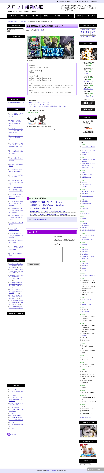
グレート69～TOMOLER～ (88, 275)
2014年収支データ (88, 96)
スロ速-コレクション (14, 413)
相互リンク (91, 16)
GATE (83, 172)
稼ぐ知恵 (57, 16)
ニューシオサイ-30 (86, 184)
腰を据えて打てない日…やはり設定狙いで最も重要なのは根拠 (16, 291)
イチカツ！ (12, 428)
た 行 (82, 34)
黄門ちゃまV (85, 249)
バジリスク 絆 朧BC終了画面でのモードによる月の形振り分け (16, 196)
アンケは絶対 (12, 395)
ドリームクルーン (86, 193)
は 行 (93, 34)
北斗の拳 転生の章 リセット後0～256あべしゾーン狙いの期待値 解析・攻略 (16, 144)
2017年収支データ (88, 73)
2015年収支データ (88, 89)
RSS (79, 1)
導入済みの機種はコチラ (86, 417)
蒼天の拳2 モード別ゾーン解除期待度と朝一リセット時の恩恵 (48, 214)
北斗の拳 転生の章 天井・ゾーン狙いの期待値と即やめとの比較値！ (16, 210)
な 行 (87, 34)
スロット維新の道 (25, 6)
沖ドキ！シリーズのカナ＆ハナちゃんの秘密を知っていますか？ (16, 137)
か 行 (87, 32)
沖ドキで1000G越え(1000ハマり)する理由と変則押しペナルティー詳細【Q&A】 (16, 189)
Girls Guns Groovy (86, 203)
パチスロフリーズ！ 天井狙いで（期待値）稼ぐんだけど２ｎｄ (16, 399)
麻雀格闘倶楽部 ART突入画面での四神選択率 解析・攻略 (48, 211)
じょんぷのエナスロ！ (15, 407)
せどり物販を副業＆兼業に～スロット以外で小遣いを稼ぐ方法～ (16, 302)
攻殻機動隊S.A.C (42, 219)
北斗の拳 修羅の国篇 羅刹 (88, 230)
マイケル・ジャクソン (87, 196)
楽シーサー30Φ (85, 225)
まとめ (34, 219)
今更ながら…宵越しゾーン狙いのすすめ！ (41, 102)
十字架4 (84, 268)
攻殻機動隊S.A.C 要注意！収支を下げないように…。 (46, 202)
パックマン (84, 218)
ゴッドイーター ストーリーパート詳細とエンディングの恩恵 (16, 159)
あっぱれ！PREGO (86, 299)
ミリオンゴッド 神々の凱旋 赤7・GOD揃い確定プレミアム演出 (16, 203)
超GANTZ (84, 182)
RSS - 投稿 (11, 434)
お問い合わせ (86, 1)
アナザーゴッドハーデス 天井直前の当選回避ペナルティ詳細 (16, 235)
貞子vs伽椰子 (85, 252)
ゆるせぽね (84, 244)
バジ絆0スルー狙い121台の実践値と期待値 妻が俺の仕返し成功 (16, 265)
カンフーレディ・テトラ (88, 191)
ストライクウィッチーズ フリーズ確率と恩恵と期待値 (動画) (16, 152)
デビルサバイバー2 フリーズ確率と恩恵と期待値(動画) (16, 182)
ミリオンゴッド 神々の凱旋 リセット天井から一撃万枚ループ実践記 (16, 248)
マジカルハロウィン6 (87, 239)
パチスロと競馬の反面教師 (16, 420)
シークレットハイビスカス (88, 235)
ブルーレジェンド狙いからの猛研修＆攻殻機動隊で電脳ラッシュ (47, 106)
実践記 (46, 16)
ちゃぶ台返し (85, 254)
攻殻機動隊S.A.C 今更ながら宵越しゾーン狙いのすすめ (47, 205)
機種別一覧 (24, 16)
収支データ (80, 16)
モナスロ (84, 270)
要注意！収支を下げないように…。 (39, 104)
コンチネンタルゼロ (87, 174)
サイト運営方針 (63, 1)
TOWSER (84, 335)
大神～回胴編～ (85, 263)
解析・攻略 (35, 16)
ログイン (95, 1)
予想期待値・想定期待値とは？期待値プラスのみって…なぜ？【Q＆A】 (16, 276)
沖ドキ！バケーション (87, 265)
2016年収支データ (88, 81)
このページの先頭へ (96, 469)
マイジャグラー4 (86, 311)
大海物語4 (84, 223)
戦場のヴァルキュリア (87, 167)
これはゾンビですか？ (87, 208)
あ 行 (82, 32)
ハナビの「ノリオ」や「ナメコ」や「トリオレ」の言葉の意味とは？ (16, 130)
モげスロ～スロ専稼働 (15, 415)
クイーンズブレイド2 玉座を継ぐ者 (40, 208)
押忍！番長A (85, 201)
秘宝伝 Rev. (85, 237)
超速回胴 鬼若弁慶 (86, 177)
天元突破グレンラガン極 (88, 256)
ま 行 (82, 36)
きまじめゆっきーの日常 (15, 417)
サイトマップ (72, 1)
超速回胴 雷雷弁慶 (86, 304)
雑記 (69, 16)
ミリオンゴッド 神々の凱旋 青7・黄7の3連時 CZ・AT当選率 (16, 114)
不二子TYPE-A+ (86, 213)
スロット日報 (12, 389)
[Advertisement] (52, 144)
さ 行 (93, 32)
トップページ (12, 16)
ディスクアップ (85, 258)
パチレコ (11, 422)
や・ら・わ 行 (90, 36)
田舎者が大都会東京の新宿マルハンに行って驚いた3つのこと (16, 217)
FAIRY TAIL (84, 227)
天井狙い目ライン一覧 (88, 29)
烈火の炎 (84, 154)
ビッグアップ (85, 186)
